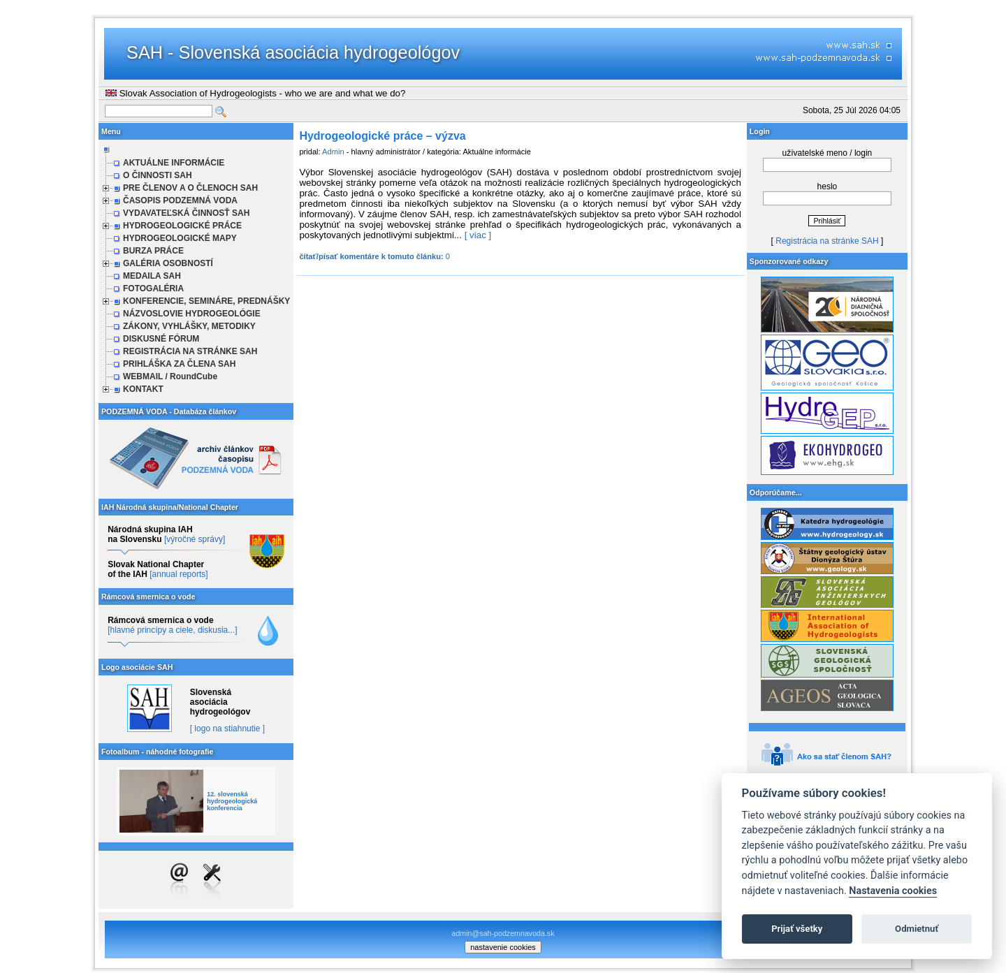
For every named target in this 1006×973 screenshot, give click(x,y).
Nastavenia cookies (893, 891)
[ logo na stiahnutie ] (227, 728)
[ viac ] (478, 235)
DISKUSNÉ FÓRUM (161, 339)
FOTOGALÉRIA (153, 288)
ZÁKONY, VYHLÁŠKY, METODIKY (189, 326)
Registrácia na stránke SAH (826, 241)
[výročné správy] (194, 539)
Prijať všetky (796, 928)
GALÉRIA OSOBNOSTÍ (168, 263)
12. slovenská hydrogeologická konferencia (232, 801)
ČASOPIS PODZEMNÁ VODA (180, 200)
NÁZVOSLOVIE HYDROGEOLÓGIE (192, 314)
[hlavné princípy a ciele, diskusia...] (172, 630)
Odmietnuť (916, 928)
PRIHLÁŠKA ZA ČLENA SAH (179, 364)
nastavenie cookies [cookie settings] (503, 947)
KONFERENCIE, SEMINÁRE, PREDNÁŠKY (206, 301)
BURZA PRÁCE (153, 251)
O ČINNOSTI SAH (157, 175)
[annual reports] (178, 574)
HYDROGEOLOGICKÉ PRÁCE (182, 226)
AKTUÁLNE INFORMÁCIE (173, 163)
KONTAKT (143, 389)
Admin (333, 151)
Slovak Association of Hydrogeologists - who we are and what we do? (255, 93)
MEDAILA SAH (152, 276)
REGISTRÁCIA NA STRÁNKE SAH (190, 351)
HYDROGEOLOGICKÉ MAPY (180, 238)
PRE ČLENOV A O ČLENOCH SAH (190, 188)
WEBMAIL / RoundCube (170, 376)
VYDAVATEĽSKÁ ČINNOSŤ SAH (186, 213)
